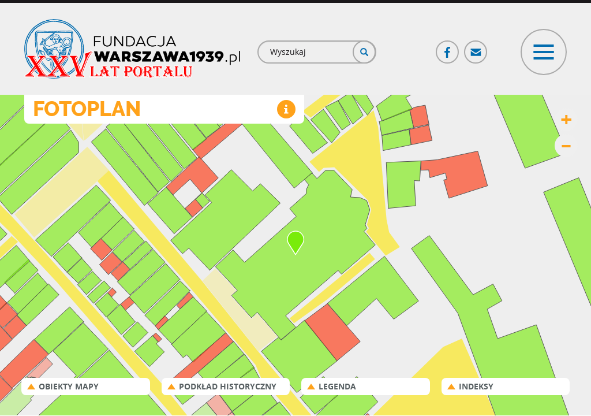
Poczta (476, 47)
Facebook (448, 47)
